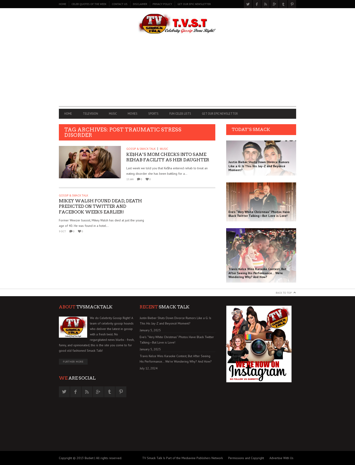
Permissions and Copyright (246, 458)
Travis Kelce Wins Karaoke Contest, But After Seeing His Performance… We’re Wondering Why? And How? (176, 358)
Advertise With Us (281, 458)
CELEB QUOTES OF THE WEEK (89, 4)
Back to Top (284, 292)
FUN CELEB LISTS (180, 114)
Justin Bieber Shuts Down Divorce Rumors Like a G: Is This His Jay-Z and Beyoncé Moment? (175, 320)
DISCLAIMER (140, 4)
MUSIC (113, 114)
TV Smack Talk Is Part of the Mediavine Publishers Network (182, 458)
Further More (73, 361)
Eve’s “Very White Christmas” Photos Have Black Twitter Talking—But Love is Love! (177, 339)
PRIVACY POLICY (162, 4)
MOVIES (132, 114)
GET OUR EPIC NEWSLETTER (194, 4)
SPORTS (153, 114)
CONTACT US (119, 4)
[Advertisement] (177, 75)
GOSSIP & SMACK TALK (141, 149)
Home (62, 4)
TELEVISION (90, 114)
